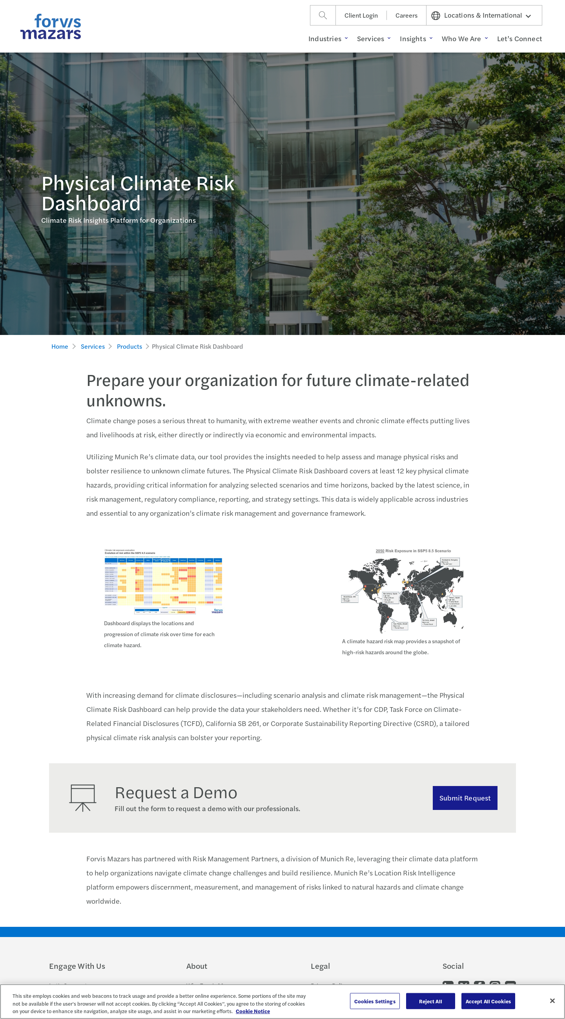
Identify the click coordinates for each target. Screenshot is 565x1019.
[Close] (552, 1000)
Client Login (361, 15)
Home (60, 346)
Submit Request (465, 797)
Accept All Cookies (488, 1000)
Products (129, 346)
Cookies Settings (375, 1000)
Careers (406, 15)
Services (93, 346)
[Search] (323, 15)
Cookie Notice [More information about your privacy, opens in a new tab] (253, 1011)
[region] (282, 1001)
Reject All (430, 1000)
